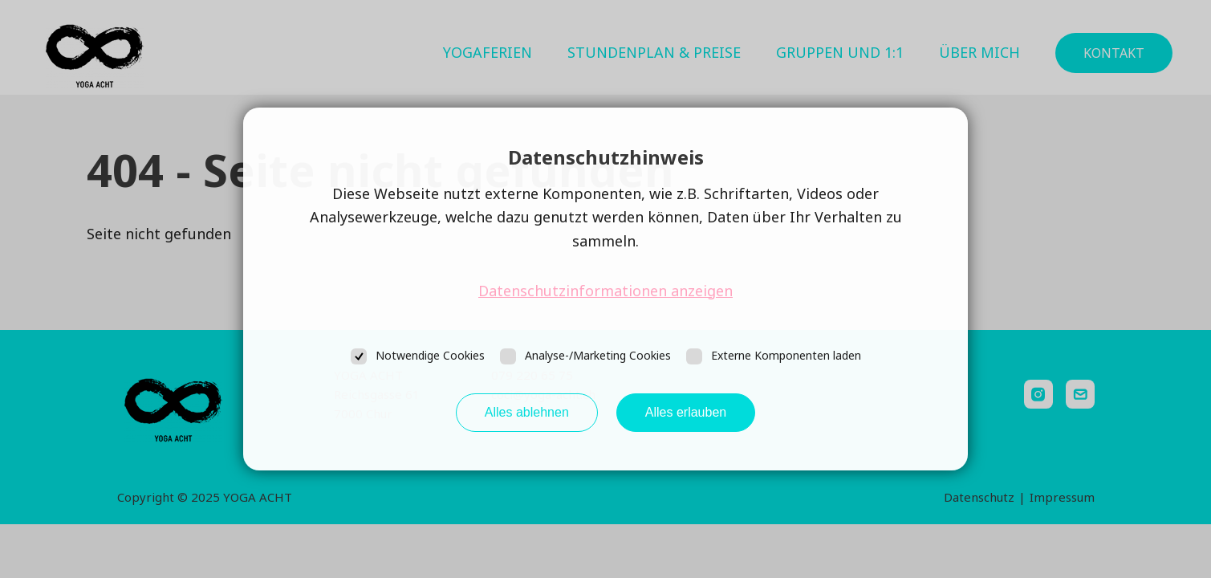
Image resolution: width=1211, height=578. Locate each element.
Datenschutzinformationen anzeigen (605, 290)
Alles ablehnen (527, 412)
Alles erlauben (685, 412)
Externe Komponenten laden (786, 355)
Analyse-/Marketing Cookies (598, 355)
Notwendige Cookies (430, 355)
